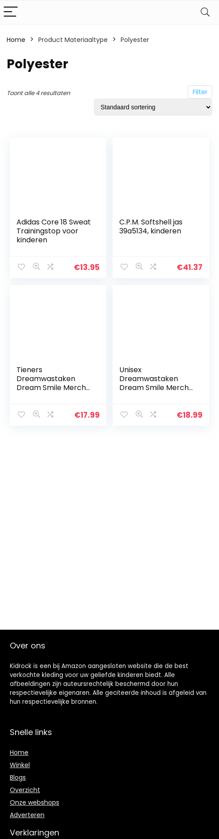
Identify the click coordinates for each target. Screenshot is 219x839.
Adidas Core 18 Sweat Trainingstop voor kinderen (53, 231)
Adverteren (27, 814)
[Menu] (10, 12)
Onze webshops (34, 802)
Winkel (20, 764)
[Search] (205, 12)
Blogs (18, 777)
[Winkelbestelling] (153, 107)
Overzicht (25, 789)
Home (16, 39)
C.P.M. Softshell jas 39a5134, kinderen (150, 226)
